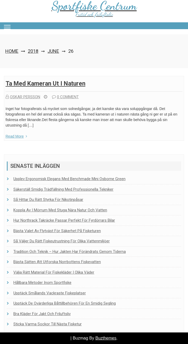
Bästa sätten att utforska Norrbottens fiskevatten (57, 261)
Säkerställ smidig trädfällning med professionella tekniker (63, 189)
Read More (16, 136)
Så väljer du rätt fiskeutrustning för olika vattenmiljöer (61, 241)
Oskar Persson (23, 97)
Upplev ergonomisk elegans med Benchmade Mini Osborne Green (69, 178)
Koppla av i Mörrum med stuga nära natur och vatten (60, 210)
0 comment (65, 97)
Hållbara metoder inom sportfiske (42, 282)
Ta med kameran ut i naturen (45, 83)
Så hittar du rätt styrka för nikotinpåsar (48, 199)
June (53, 51)
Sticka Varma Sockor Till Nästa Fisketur (47, 324)
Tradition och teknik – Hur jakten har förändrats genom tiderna (69, 251)
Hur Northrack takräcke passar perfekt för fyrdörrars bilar (64, 220)
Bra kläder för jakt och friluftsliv (42, 313)
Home (11, 51)
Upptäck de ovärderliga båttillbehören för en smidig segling (64, 303)
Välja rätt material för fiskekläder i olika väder (53, 272)
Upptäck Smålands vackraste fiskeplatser (49, 293)
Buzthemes (105, 338)
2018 (33, 51)
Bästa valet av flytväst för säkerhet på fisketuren (57, 230)
